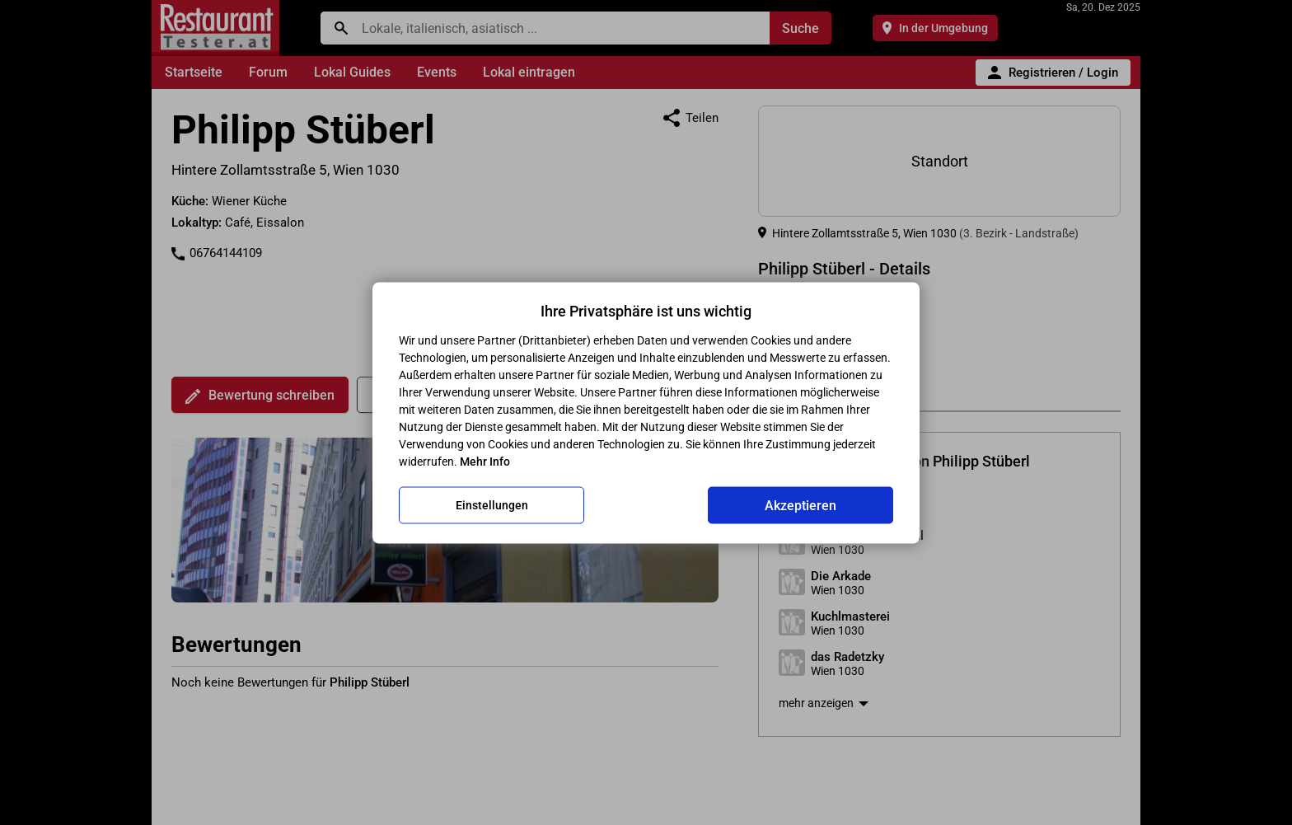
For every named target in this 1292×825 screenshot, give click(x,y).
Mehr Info (485, 460)
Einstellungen (492, 505)
